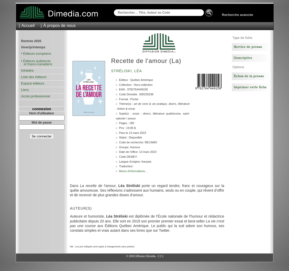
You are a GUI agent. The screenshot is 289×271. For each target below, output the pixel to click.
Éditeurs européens (37, 53)
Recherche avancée (237, 15)
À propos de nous (59, 25)
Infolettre (27, 70)
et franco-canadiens (36, 64)
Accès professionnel (35, 96)
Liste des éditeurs (34, 77)
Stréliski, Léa (127, 71)
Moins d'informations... (133, 171)
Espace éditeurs (32, 83)
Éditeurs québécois (37, 61)
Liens (25, 90)
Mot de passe (42, 122)
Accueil (28, 25)
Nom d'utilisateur (41, 113)
